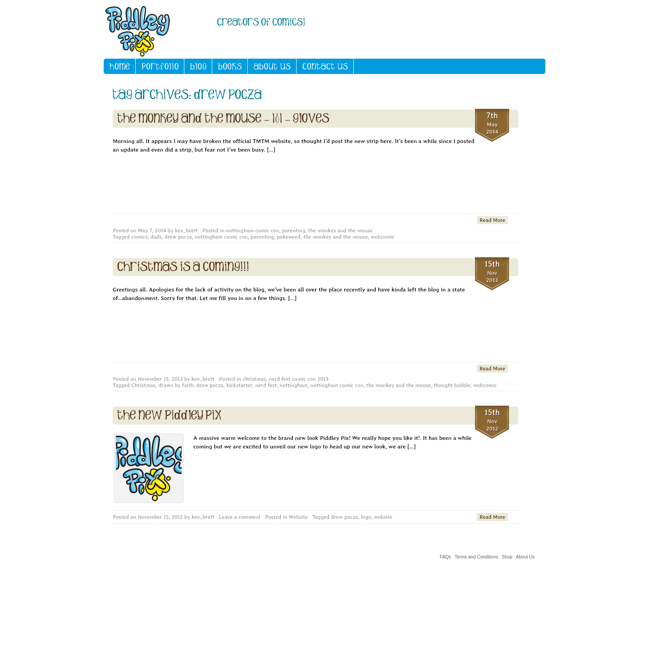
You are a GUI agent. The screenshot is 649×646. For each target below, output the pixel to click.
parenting (294, 230)
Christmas (143, 385)
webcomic (382, 237)
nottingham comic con (252, 230)
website (383, 517)
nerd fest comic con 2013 (299, 379)
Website (298, 517)
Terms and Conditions (476, 556)
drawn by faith (175, 385)
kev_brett (186, 230)
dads (156, 237)
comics (139, 237)
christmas (254, 379)
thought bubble (452, 385)
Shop (507, 556)
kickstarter (239, 385)
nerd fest (266, 385)
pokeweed (289, 237)
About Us (525, 556)
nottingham (294, 385)
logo (366, 517)
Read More (492, 220)
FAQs (445, 556)
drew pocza (178, 237)
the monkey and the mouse (340, 230)
